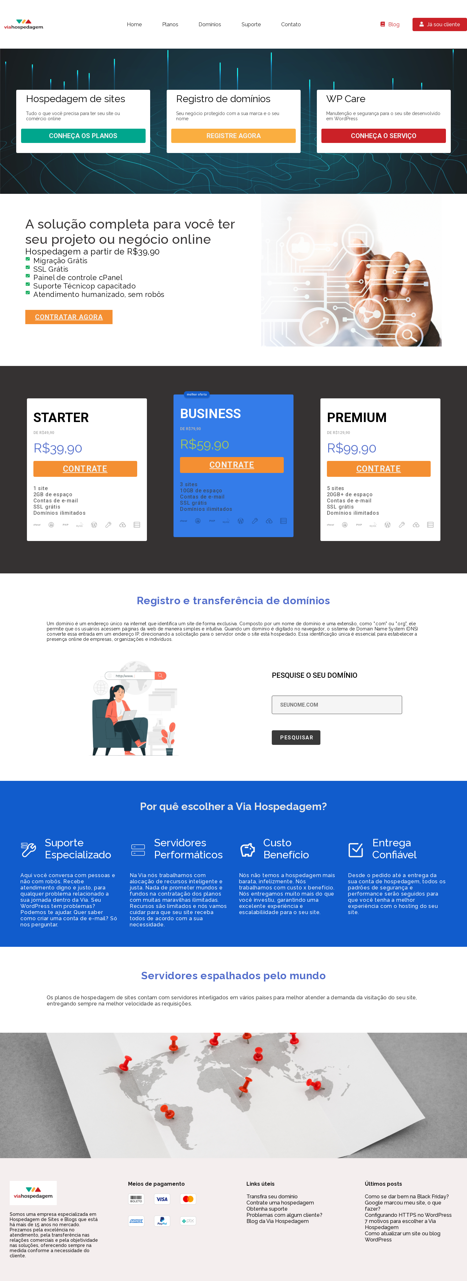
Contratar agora (69, 317)
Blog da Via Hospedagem (277, 1221)
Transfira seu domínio (272, 1196)
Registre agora (234, 136)
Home (134, 24)
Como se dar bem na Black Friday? (407, 1196)
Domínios (209, 24)
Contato (291, 24)
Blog (394, 24)
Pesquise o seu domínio (314, 675)
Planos (170, 24)
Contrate (85, 469)
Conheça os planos (83, 136)
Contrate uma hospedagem (280, 1203)
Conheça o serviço (383, 136)
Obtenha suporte (267, 1209)
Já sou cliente (443, 24)
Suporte (251, 24)
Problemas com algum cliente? (284, 1215)
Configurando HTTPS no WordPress (408, 1215)
